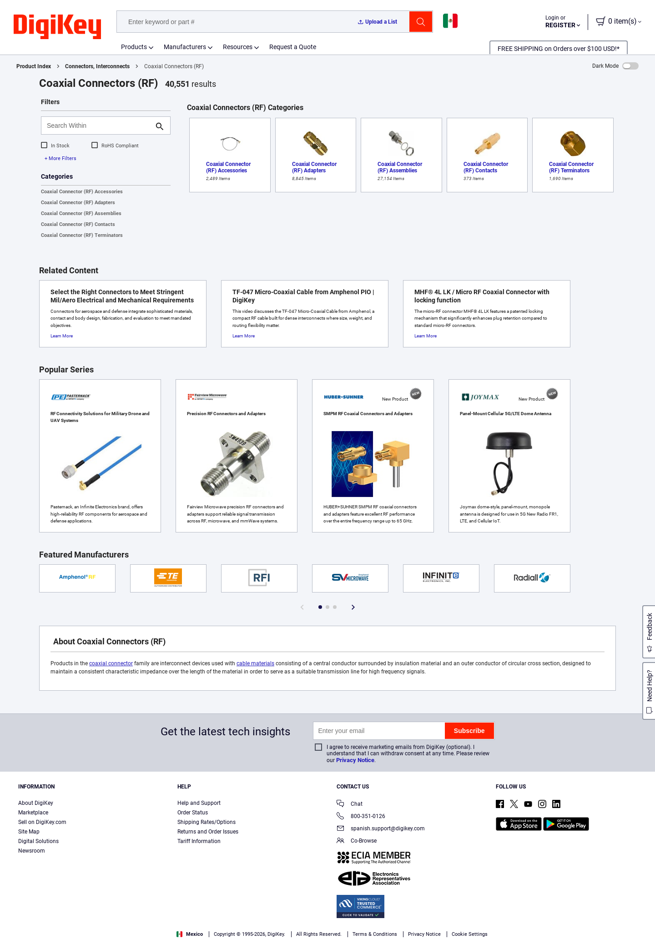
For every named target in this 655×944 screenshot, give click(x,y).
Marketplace (33, 812)
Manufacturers (185, 46)
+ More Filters (60, 158)
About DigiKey (35, 803)
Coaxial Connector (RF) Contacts (78, 224)
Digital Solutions (38, 841)
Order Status (192, 812)
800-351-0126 (361, 817)
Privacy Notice (355, 760)
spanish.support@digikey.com (381, 829)
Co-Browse (357, 841)
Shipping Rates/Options (206, 822)
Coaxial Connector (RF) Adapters (78, 202)
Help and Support (199, 803)
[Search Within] (98, 125)
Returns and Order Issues (207, 832)
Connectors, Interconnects (97, 66)
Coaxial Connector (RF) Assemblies (81, 213)
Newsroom (31, 851)
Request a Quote (292, 46)
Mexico (189, 934)
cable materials (255, 663)
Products (134, 46)
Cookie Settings (470, 934)
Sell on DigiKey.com (42, 822)
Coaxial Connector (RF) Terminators (82, 235)
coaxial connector (111, 663)
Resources (237, 46)
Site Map (29, 832)
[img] (57, 27)
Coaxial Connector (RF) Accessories (82, 191)
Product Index (33, 66)
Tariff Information (199, 841)
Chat (350, 804)
